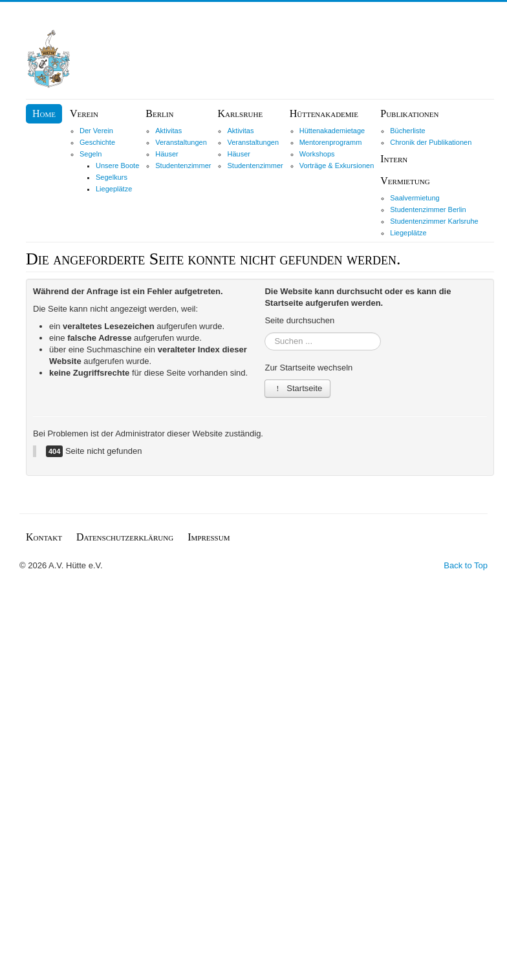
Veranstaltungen (181, 142)
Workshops (317, 154)
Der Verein (96, 130)
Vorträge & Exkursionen (336, 165)
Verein (84, 113)
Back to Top (466, 565)
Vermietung (404, 180)
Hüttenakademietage (332, 130)
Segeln (91, 154)
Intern (393, 158)
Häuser (166, 154)
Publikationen (409, 113)
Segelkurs (111, 177)
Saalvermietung (414, 198)
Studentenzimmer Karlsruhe (434, 221)
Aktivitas (168, 130)
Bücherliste (407, 130)
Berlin (159, 113)
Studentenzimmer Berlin (428, 209)
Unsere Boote (117, 165)
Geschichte (97, 142)
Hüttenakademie (324, 113)
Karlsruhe (240, 113)
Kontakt (44, 536)
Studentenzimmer (183, 165)
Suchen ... (264, 332)
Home (44, 113)
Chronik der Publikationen (430, 142)
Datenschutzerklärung (124, 536)
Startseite (297, 388)
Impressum (209, 536)
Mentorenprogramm (330, 142)
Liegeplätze (114, 189)
